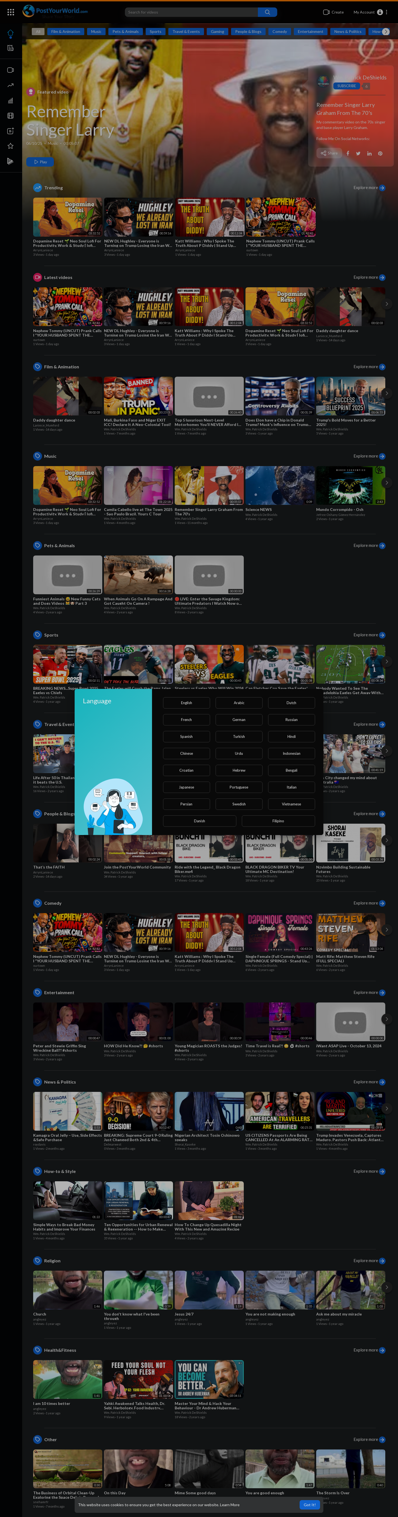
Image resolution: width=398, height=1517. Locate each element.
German (238, 719)
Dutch (291, 703)
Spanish (186, 736)
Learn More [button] (230, 1504)
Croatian (186, 770)
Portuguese (239, 787)
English (186, 703)
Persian (186, 804)
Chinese (186, 753)
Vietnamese (291, 804)
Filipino (278, 821)
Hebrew (239, 770)
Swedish (239, 804)
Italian (292, 787)
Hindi (291, 736)
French (186, 719)
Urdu (239, 753)
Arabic (239, 703)
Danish (199, 821)
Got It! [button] (310, 1504)
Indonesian (291, 753)
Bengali (291, 770)
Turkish (239, 736)
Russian (292, 719)
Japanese (186, 787)
